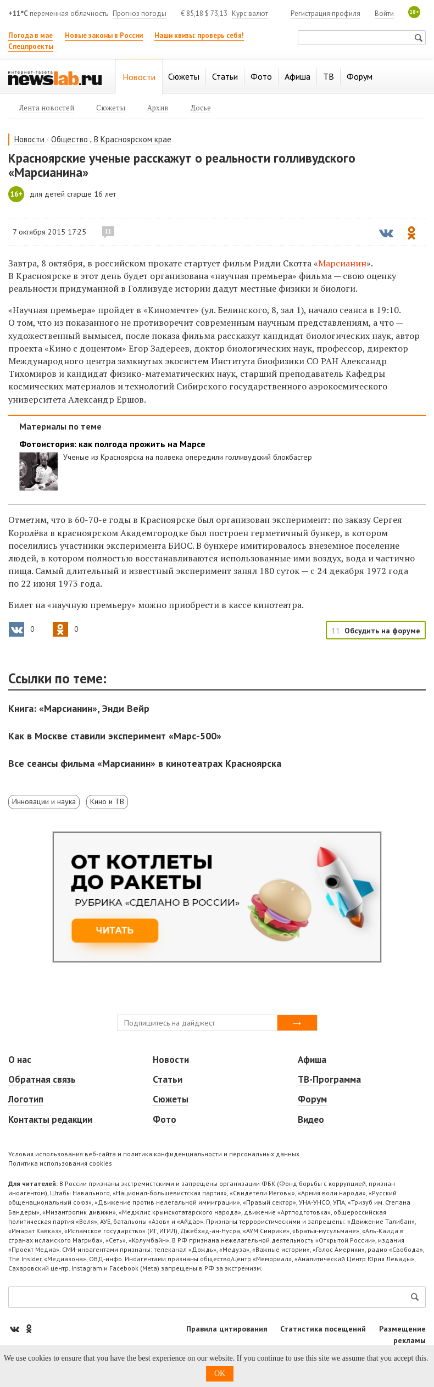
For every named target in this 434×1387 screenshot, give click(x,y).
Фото (164, 1119)
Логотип (25, 1099)
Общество (69, 139)
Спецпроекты (30, 46)
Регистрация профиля (325, 13)
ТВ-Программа (329, 1079)
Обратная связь (42, 1079)
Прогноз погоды (139, 13)
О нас (19, 1060)
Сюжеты (170, 1099)
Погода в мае (30, 35)
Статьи (167, 1079)
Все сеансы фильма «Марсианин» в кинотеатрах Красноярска (144, 763)
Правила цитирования (227, 1329)
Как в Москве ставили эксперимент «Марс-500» (114, 735)
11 (108, 231)
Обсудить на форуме (382, 631)
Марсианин (342, 263)
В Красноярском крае (132, 139)
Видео (311, 1119)
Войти (384, 13)
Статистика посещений (323, 1329)
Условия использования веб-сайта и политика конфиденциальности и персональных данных (153, 1154)
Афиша (312, 1060)
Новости (29, 139)
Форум (312, 1099)
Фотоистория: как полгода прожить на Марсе (112, 444)
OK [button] (219, 1373)
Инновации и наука (44, 801)
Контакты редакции (50, 1119)
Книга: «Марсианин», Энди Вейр (78, 708)
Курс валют (250, 13)
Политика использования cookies (60, 1163)
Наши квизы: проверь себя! (199, 35)
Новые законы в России (104, 35)
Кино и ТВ (107, 801)
